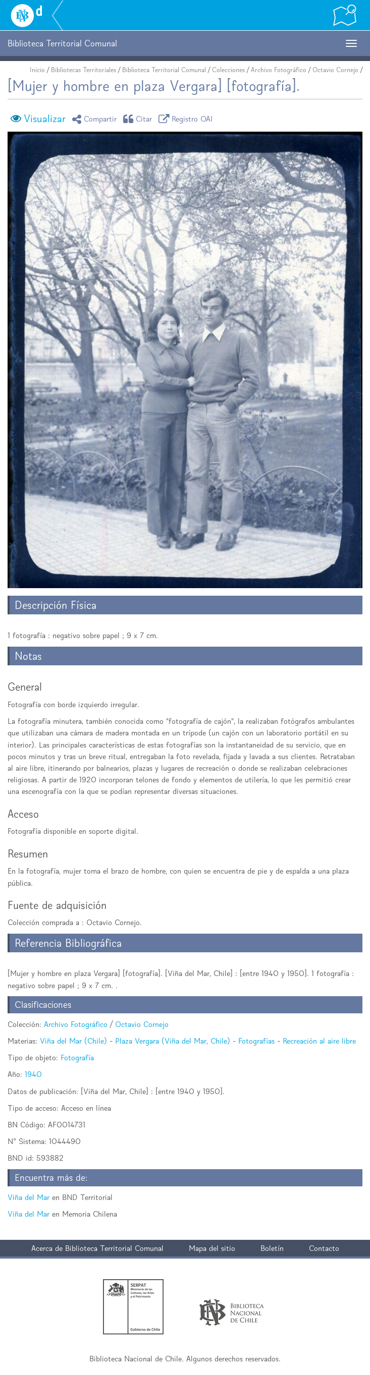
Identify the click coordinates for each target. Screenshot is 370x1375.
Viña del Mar (28, 1197)
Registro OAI (187, 118)
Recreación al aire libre (319, 1041)
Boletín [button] (272, 1248)
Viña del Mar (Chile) (73, 1041)
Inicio (37, 70)
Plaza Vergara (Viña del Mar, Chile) (172, 1041)
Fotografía (77, 1057)
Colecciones (228, 70)
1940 (33, 1074)
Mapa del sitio (212, 1248)
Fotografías (256, 1041)
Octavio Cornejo (335, 70)
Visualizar (45, 118)
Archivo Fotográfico (278, 70)
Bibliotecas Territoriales (83, 70)
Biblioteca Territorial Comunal (164, 70)
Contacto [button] (324, 1248)
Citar (139, 118)
